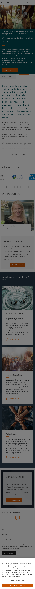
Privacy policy (18, 576)
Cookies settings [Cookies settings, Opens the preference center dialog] (17, 580)
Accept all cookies (17, 585)
